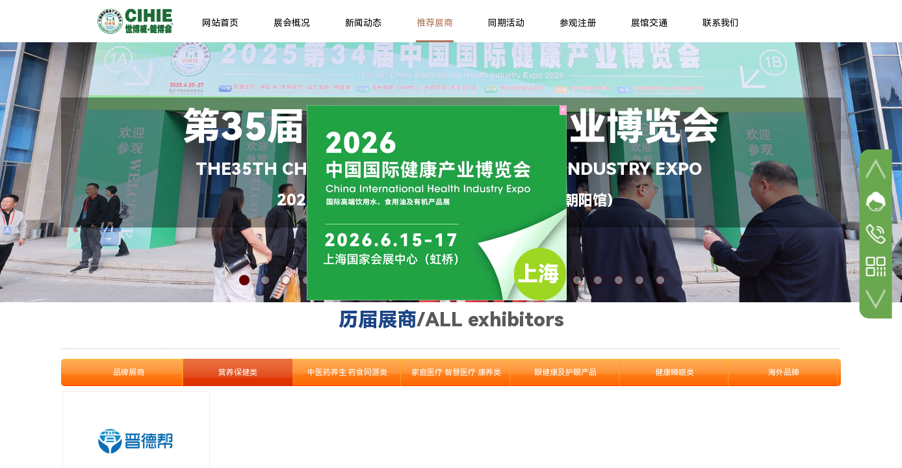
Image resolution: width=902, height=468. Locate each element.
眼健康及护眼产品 (565, 372)
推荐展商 (435, 23)
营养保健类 (237, 372)
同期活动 (506, 23)
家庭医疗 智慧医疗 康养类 (456, 372)
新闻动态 (363, 23)
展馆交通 (649, 23)
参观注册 (578, 23)
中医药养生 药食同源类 (347, 372)
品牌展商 (128, 372)
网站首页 (220, 23)
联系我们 (720, 23)
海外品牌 (783, 372)
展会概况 (292, 23)
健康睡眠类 (674, 372)
